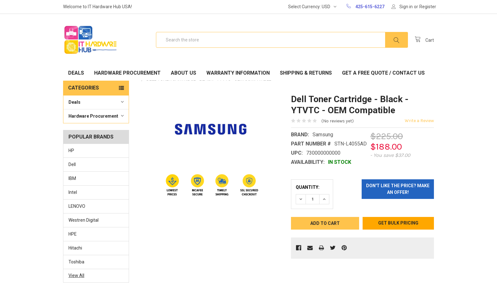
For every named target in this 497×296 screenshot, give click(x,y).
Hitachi (75, 247)
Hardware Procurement (127, 73)
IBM (72, 178)
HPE (72, 234)
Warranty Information (238, 73)
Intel (72, 192)
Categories (83, 88)
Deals (76, 73)
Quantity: (308, 187)
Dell (72, 164)
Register (427, 6)
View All (76, 275)
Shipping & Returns (306, 73)
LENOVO (76, 206)
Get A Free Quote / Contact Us (383, 73)
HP (71, 150)
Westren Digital (83, 220)
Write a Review (419, 120)
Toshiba (76, 261)
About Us (183, 73)
